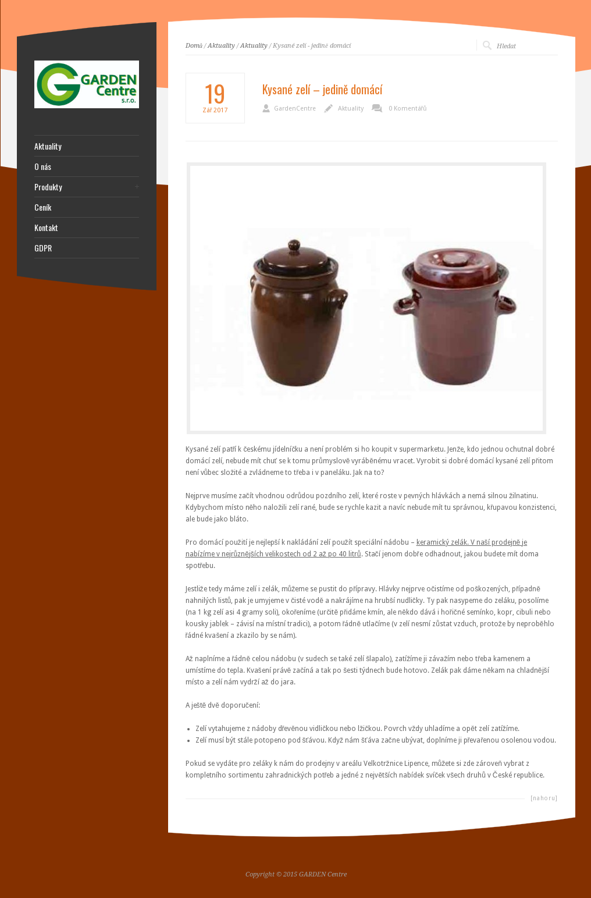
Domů (194, 45)
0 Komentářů (408, 108)
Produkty (48, 187)
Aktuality (221, 45)
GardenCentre (295, 108)
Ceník (42, 207)
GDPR (43, 248)
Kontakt (46, 227)
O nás (42, 166)
